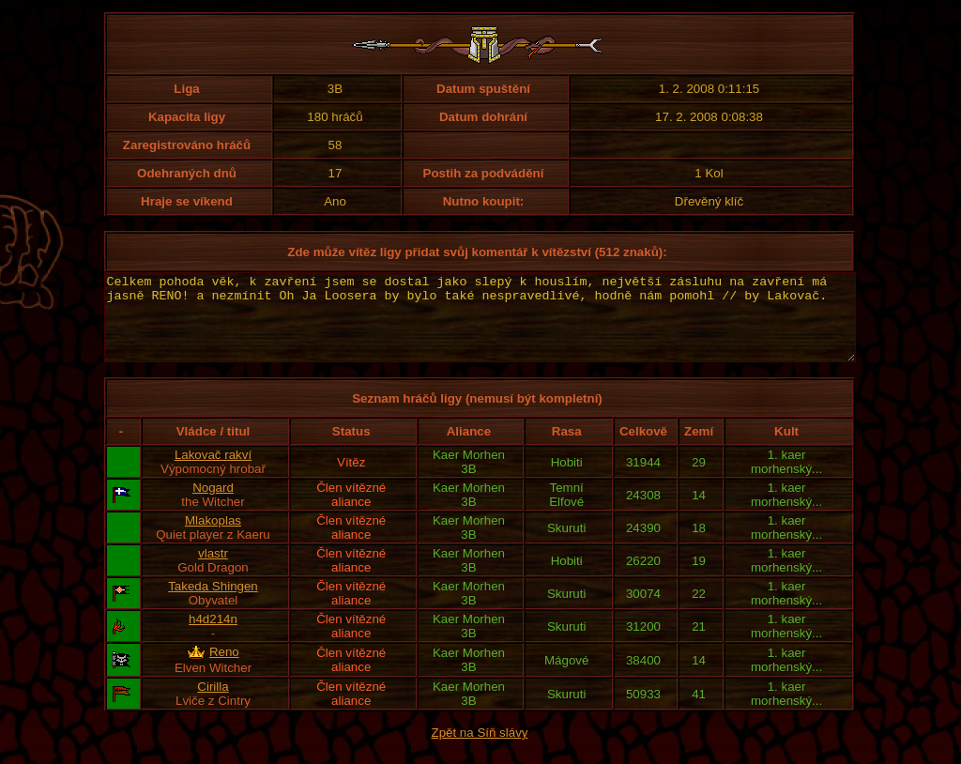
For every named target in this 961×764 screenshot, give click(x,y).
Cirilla (212, 703)
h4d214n (213, 636)
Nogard (213, 504)
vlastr (213, 570)
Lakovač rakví (213, 472)
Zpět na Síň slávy (480, 749)
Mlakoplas (213, 537)
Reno (224, 669)
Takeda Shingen (213, 603)
